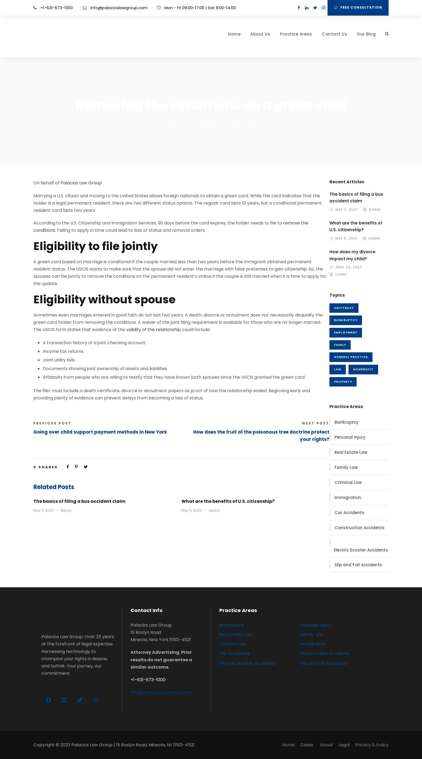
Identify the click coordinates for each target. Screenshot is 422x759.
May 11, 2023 (43, 510)
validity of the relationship (153, 329)
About (326, 745)
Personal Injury (350, 437)
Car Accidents (349, 512)
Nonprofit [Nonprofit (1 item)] (363, 369)
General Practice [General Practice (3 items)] (351, 357)
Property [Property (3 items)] (343, 382)
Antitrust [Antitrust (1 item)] (344, 308)
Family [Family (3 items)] (340, 345)
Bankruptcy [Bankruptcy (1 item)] (345, 320)
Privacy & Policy (372, 745)
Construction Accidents (360, 527)
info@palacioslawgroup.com (118, 7)
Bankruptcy (346, 422)
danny (172, 122)
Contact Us (334, 34)
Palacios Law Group (81, 183)
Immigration (202, 122)
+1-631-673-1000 (56, 7)
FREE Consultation (358, 7)
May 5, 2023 (191, 510)
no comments (241, 122)
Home (234, 34)
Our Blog (366, 34)
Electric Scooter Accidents (361, 550)
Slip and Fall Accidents (358, 565)
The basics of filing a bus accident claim (79, 501)
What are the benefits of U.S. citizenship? (228, 501)
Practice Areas (296, 34)
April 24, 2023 (348, 267)
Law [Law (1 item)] (337, 369)
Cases (307, 745)
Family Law (346, 467)
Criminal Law (348, 482)
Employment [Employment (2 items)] (345, 332)
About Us (260, 34)
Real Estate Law (351, 452)
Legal (344, 745)
